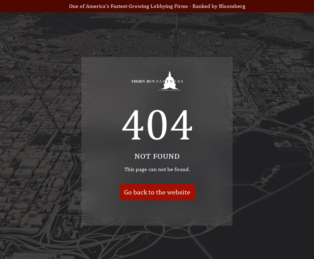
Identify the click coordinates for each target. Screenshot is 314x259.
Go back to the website (157, 191)
